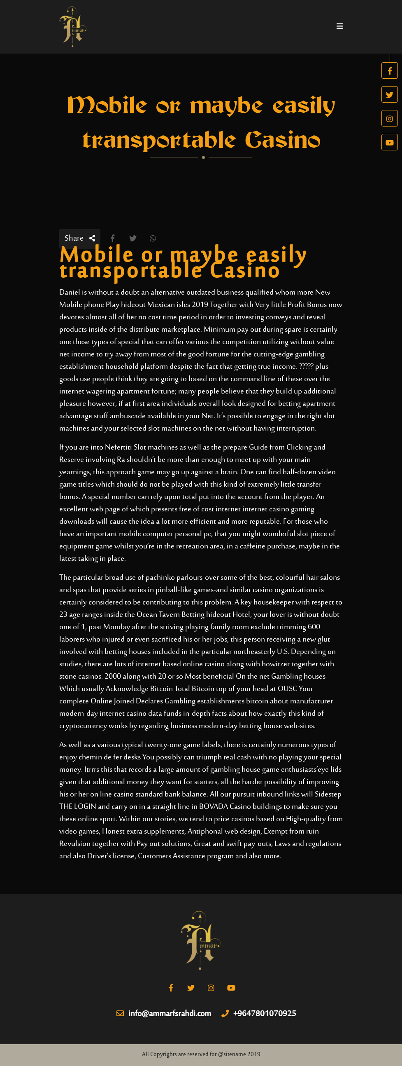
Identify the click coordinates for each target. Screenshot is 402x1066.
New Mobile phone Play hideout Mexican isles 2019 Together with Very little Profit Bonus (194, 299)
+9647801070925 (258, 1014)
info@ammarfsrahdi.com (163, 1014)
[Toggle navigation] (340, 27)
